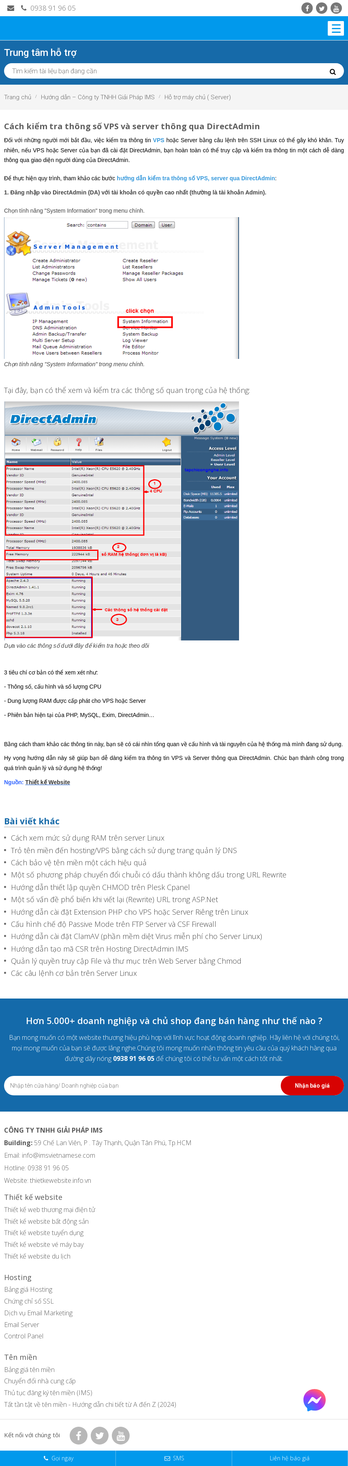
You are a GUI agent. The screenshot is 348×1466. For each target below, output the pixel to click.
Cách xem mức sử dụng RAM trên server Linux (87, 838)
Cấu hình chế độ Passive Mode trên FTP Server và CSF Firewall (113, 924)
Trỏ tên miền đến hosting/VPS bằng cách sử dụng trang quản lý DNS (124, 850)
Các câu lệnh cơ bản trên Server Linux (74, 973)
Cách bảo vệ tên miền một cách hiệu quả (79, 862)
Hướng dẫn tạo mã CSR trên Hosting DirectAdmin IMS (99, 949)
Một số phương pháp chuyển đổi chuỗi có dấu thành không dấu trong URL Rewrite (148, 874)
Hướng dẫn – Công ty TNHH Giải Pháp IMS (98, 97)
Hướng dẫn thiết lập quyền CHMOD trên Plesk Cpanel (100, 887)
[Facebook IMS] (307, 8)
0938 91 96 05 (47, 8)
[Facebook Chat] (314, 1408)
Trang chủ (17, 97)
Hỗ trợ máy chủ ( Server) (197, 97)
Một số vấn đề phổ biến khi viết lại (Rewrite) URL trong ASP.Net (114, 899)
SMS (178, 1458)
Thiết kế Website (47, 782)
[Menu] (336, 28)
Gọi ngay (62, 1458)
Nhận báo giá (312, 1085)
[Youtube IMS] (336, 8)
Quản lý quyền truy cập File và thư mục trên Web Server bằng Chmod (126, 961)
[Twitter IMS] (321, 8)
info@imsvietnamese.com (58, 1155)
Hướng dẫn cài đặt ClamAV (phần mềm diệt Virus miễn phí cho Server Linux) (136, 936)
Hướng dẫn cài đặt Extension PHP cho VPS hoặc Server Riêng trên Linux (129, 912)
